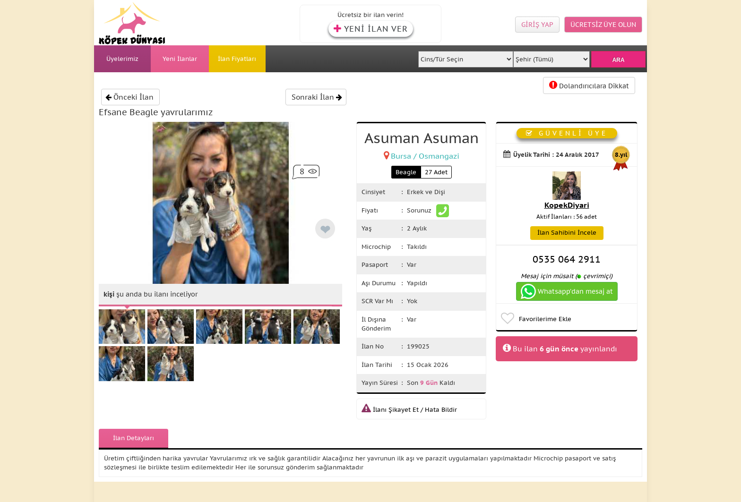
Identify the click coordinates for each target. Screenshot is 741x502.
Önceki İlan (129, 97)
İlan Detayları (133, 438)
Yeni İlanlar (180, 59)
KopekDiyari (566, 205)
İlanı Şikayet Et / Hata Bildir (409, 410)
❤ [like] (325, 230)
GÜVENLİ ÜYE (567, 133)
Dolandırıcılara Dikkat (589, 85)
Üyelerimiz (122, 59)
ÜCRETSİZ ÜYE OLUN (603, 24)
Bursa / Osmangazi (425, 156)
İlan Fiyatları (237, 59)
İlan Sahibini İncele (566, 233)
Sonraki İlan (317, 97)
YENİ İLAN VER (371, 29)
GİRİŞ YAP (537, 24)
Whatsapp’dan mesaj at (567, 291)
